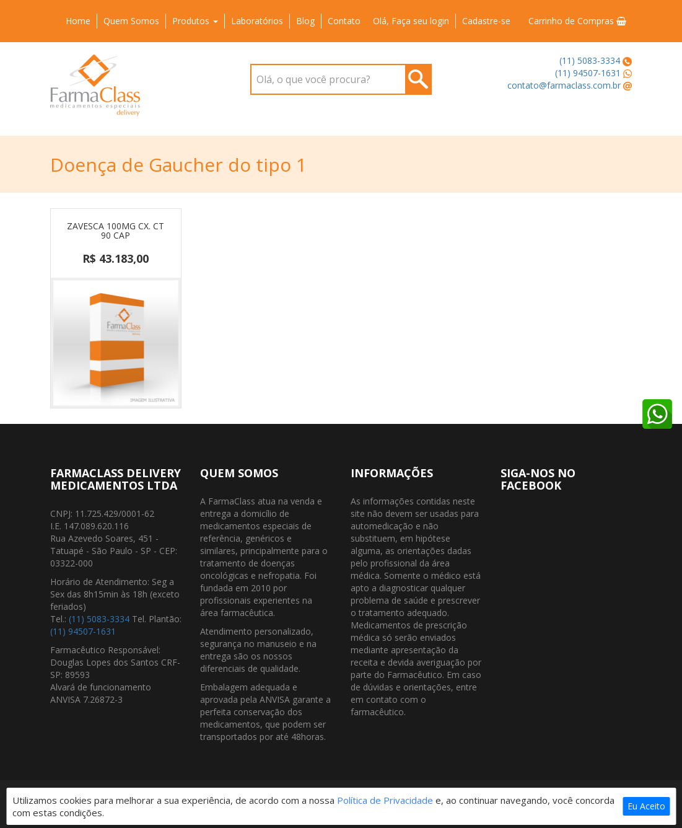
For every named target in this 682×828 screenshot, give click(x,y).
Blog (305, 21)
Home (78, 21)
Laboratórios (257, 21)
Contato (344, 21)
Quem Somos (131, 21)
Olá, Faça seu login (411, 21)
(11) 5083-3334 (589, 60)
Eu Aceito (646, 806)
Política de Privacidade (385, 800)
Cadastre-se (486, 21)
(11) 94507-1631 (588, 73)
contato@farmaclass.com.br (564, 85)
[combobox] (341, 79)
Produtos (195, 21)
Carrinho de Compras (577, 21)
